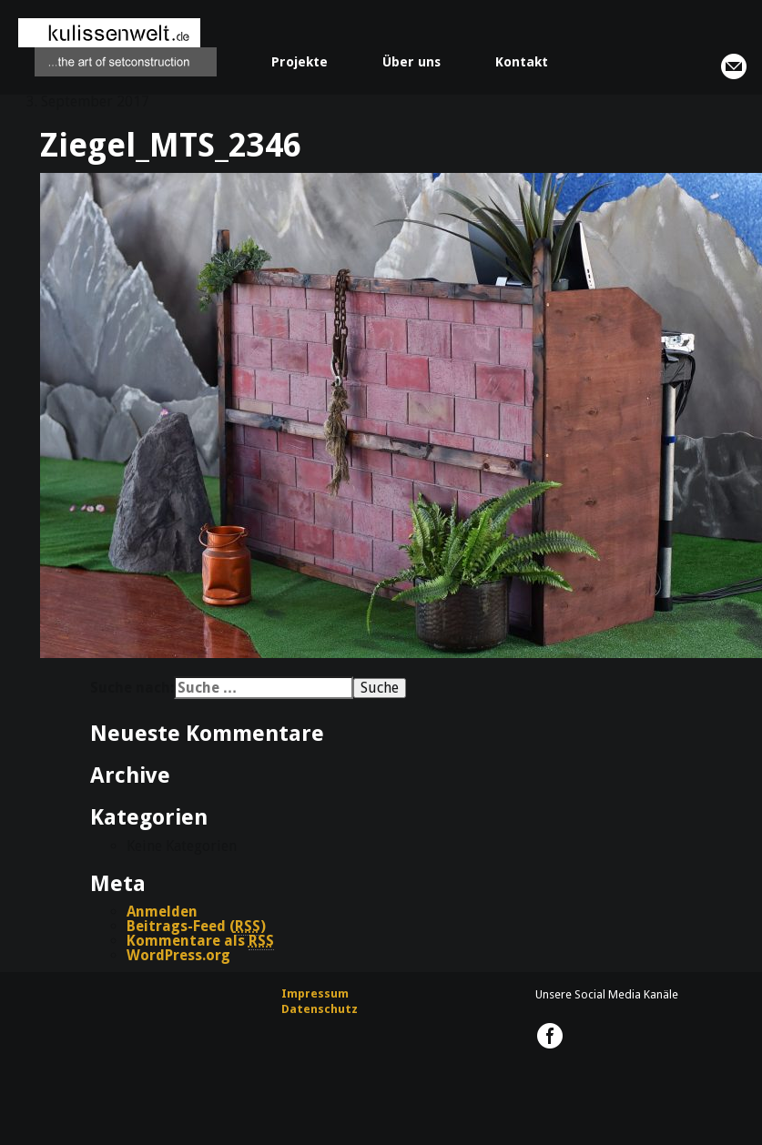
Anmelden (162, 911)
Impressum (315, 993)
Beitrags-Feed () (196, 926)
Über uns (411, 62)
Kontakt (521, 62)
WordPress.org (178, 955)
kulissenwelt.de (117, 47)
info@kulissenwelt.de (733, 66)
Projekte (299, 62)
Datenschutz (319, 1009)
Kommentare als (200, 941)
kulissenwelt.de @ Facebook (549, 1035)
